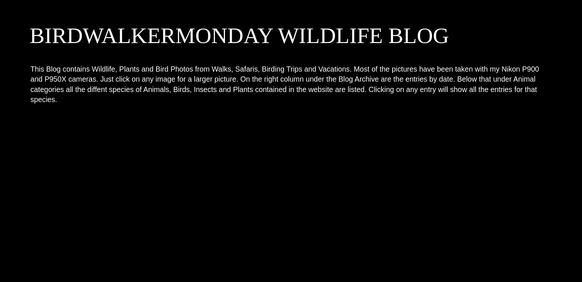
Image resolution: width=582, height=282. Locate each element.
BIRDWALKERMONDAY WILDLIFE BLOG (239, 35)
